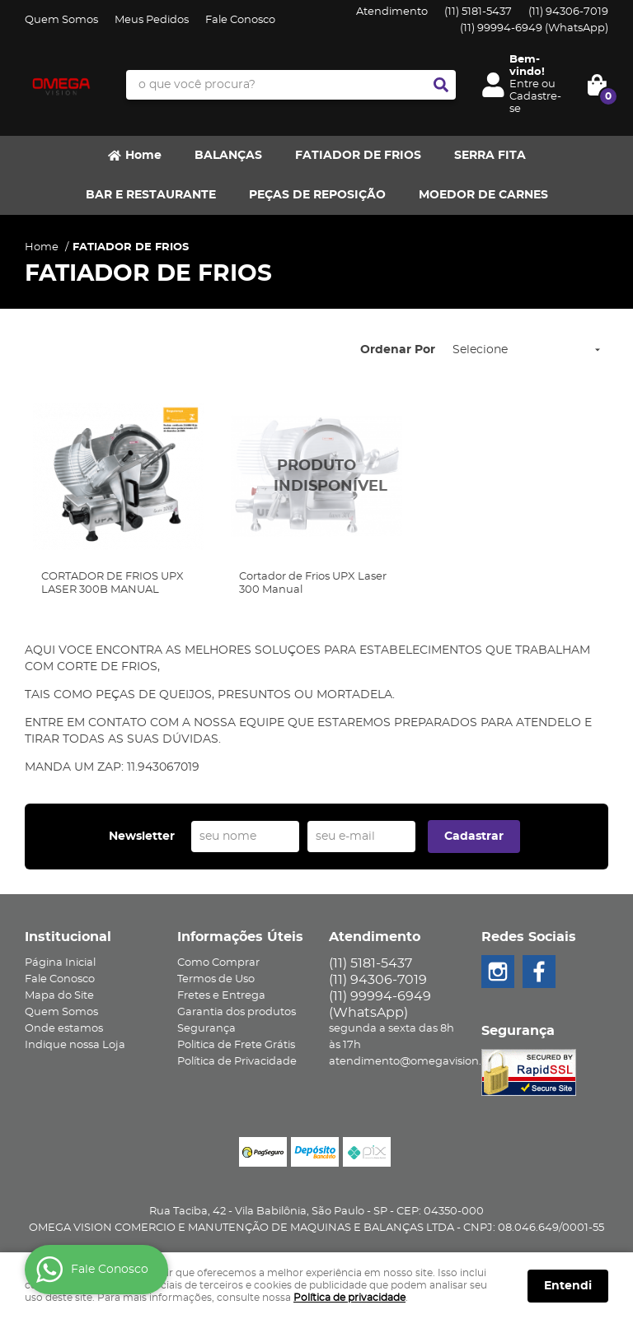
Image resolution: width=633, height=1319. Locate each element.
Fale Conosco (240, 20)
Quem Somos (61, 20)
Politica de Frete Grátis (236, 1045)
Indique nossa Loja (75, 1045)
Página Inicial (60, 963)
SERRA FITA (490, 155)
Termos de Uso (216, 979)
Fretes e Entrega (221, 995)
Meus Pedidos (152, 20)
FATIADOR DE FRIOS (358, 155)
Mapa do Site (59, 995)
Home (143, 155)
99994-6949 (534, 28)
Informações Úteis (240, 937)
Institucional (68, 937)
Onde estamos (64, 1028)
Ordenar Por (397, 350)
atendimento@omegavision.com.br (424, 1061)
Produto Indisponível (316, 476)
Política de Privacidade (237, 1061)
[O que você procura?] (441, 85)
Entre (524, 84)
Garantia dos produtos (236, 1012)
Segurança (206, 1028)
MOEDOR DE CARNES (483, 195)
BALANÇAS (228, 155)
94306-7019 (568, 12)
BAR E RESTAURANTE (151, 195)
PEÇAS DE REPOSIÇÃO (317, 195)
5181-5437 (478, 12)
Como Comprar (218, 963)
